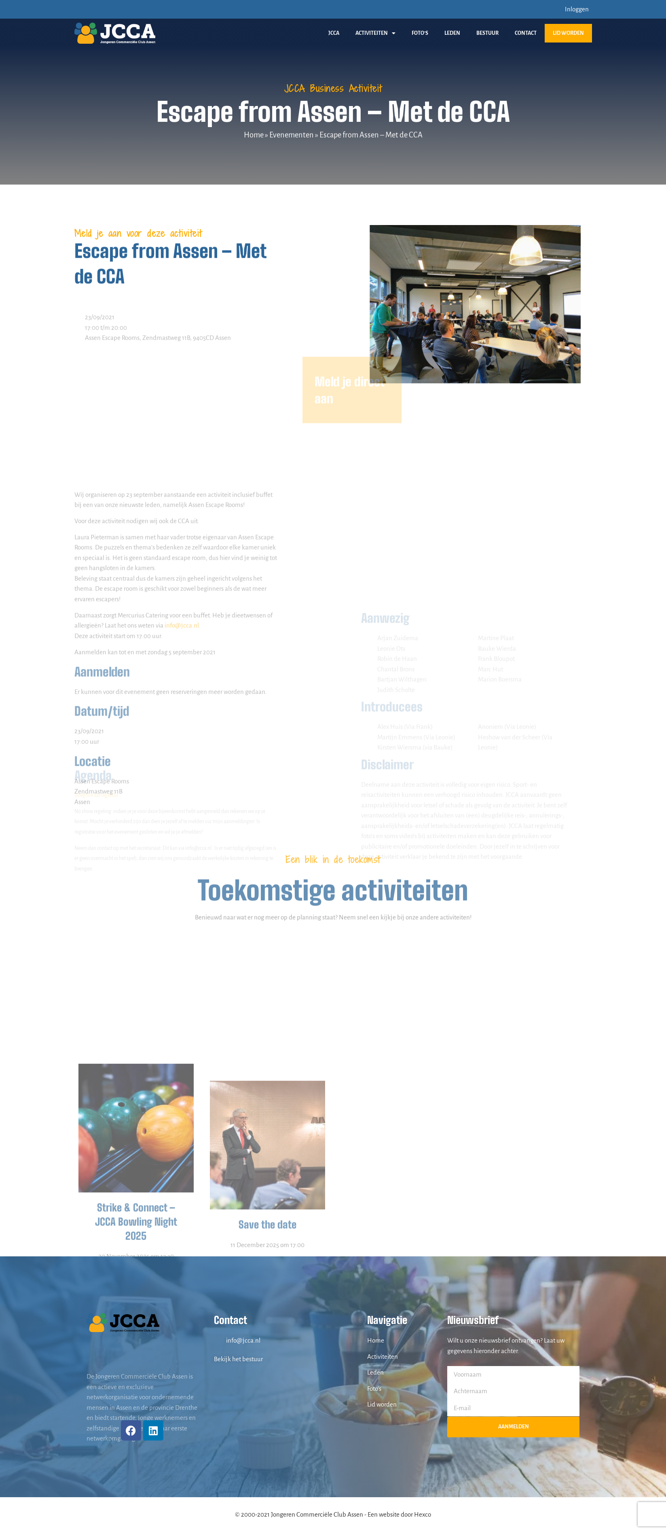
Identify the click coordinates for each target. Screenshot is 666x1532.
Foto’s (420, 33)
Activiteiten (375, 33)
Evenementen (291, 135)
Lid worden (568, 33)
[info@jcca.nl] (218, 1341)
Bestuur (487, 33)
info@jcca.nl (182, 779)
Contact (526, 33)
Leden (452, 33)
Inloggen (577, 9)
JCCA (333, 33)
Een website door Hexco (399, 1514)
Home (254, 135)
